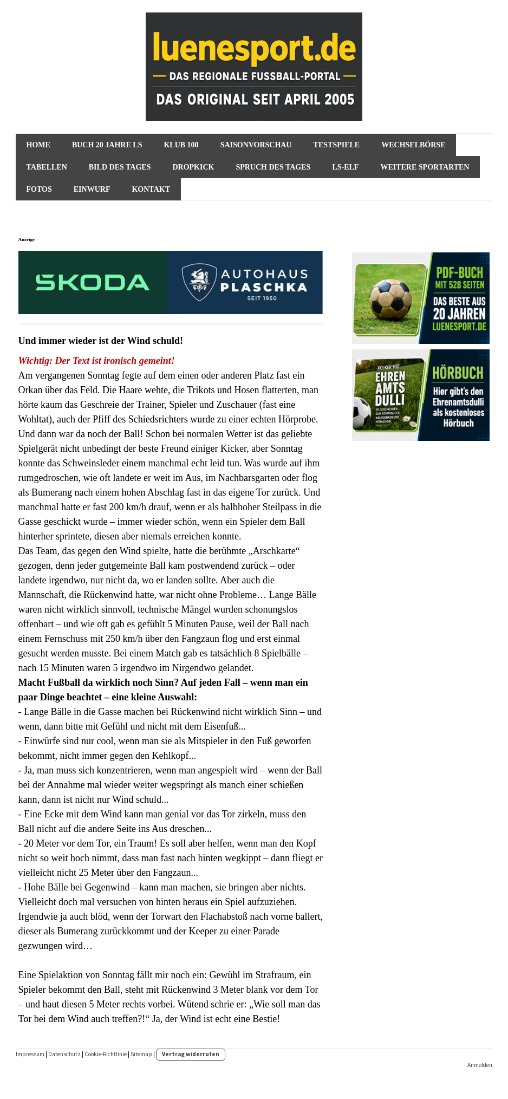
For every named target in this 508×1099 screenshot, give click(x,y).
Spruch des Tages (273, 167)
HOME (38, 145)
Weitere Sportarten (424, 167)
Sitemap (141, 1054)
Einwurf (92, 189)
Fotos (39, 189)
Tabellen (47, 167)
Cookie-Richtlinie (105, 1054)
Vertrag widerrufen (190, 1054)
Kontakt (151, 189)
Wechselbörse (413, 145)
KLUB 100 (181, 145)
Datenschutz (64, 1054)
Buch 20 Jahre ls (107, 145)
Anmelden (479, 1065)
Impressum (30, 1054)
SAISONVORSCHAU (256, 145)
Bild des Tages (120, 167)
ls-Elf (345, 167)
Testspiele (337, 145)
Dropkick (193, 167)
